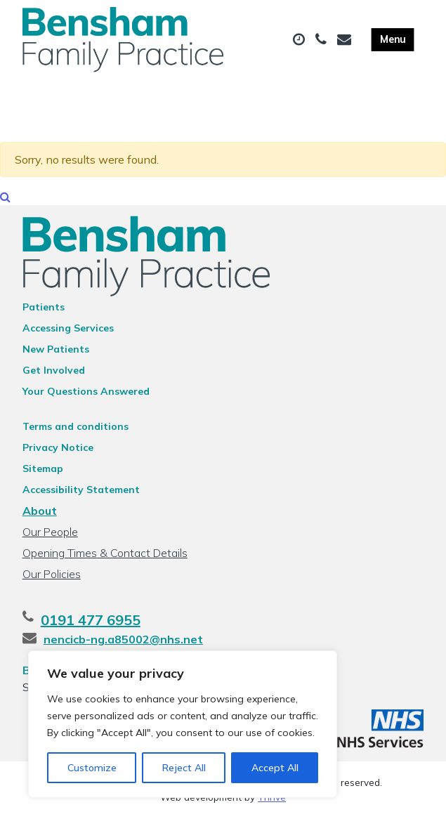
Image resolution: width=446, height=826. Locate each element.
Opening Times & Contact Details (105, 560)
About (39, 518)
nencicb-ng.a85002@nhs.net (123, 647)
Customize (92, 767)
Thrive (272, 805)
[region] (182, 724)
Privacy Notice (57, 455)
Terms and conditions (75, 434)
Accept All (275, 767)
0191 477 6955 (90, 627)
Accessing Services (68, 335)
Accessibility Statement (81, 497)
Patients (43, 314)
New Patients (55, 356)
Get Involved (53, 378)
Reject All (184, 767)
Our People (50, 539)
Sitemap (42, 476)
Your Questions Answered (86, 399)
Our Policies (51, 582)
